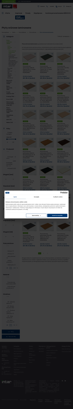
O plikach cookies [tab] (57, 196)
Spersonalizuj (36, 215)
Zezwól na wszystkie (57, 215)
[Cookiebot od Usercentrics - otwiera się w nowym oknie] (61, 193)
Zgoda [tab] (15, 196)
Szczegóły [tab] (36, 196)
